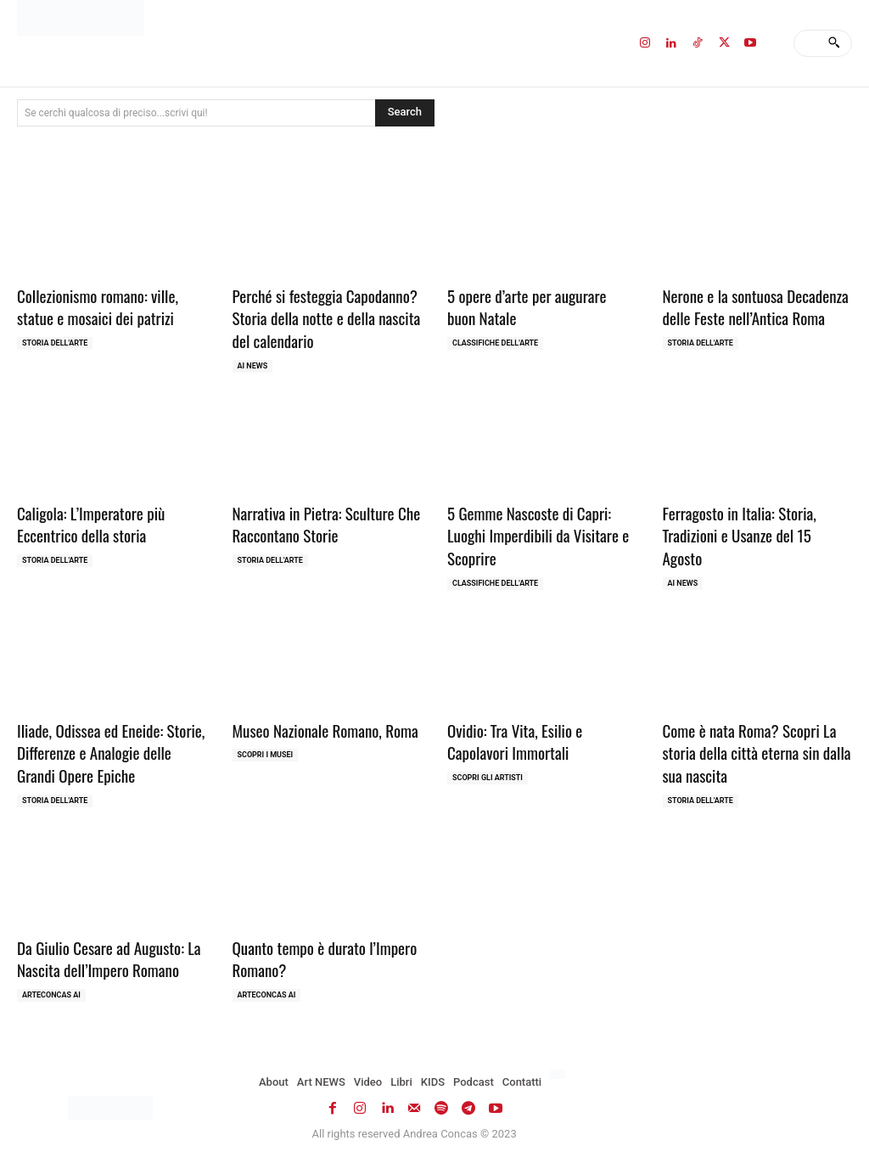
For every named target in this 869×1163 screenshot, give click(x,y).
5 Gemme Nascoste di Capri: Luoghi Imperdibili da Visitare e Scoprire (538, 535)
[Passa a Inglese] (559, 1075)
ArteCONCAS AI (51, 995)
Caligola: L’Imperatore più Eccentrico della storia (91, 524)
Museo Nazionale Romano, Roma (325, 730)
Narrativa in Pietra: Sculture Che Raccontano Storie (327, 524)
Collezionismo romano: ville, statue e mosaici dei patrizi (97, 307)
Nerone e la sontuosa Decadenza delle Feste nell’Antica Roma (756, 307)
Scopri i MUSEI (266, 754)
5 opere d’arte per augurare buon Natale (526, 307)
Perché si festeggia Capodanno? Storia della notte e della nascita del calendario (327, 318)
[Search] (834, 43)
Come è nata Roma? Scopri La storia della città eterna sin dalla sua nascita (757, 752)
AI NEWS (253, 366)
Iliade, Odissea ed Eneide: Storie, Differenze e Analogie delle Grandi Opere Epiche (111, 752)
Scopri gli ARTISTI (487, 777)
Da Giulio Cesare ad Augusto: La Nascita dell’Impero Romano (109, 958)
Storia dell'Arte (54, 343)
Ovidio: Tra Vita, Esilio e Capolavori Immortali (514, 741)
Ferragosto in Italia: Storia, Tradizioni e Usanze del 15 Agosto (739, 535)
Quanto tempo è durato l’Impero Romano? (325, 958)
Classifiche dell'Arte (495, 343)
